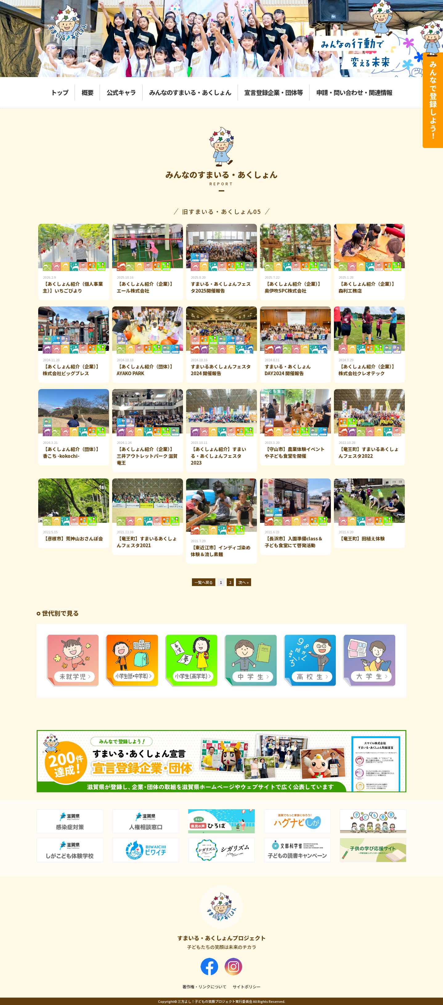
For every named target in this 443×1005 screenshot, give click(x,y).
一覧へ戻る (203, 582)
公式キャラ (121, 92)
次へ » (243, 582)
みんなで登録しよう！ (433, 100)
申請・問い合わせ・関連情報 (354, 92)
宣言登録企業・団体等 (273, 92)
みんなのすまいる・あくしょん (190, 92)
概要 (87, 92)
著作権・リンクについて (204, 987)
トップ (59, 92)
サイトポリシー (247, 987)
